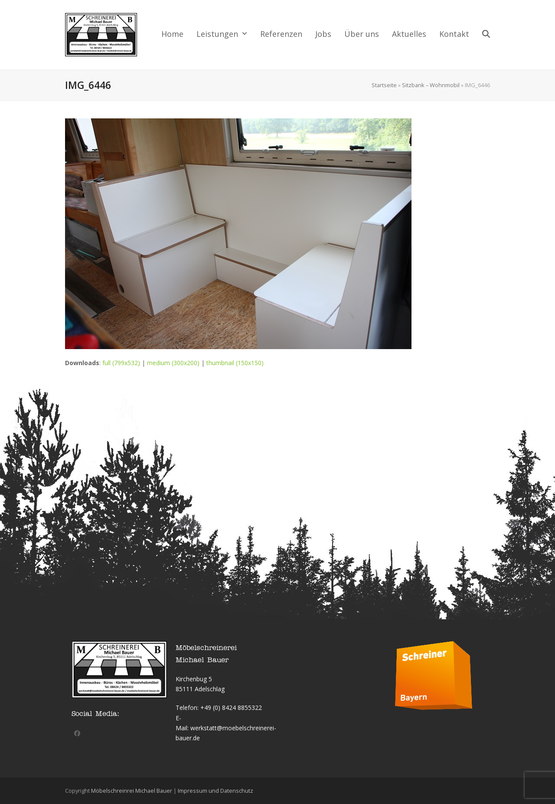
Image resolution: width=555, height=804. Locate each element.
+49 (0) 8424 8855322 (231, 707)
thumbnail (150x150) (235, 363)
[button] (486, 35)
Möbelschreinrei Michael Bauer (131, 790)
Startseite (384, 85)
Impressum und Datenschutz (215, 790)
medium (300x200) (173, 363)
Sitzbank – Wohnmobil (431, 85)
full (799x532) (121, 363)
